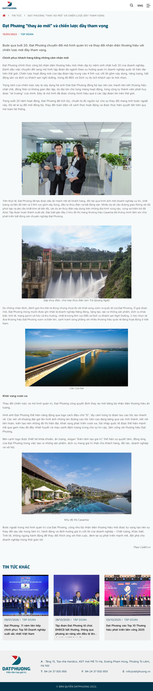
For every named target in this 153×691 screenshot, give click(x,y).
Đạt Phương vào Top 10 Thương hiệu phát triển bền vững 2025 (126, 627)
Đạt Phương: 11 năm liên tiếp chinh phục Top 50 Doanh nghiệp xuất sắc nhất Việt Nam (25, 629)
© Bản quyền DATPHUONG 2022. (76, 686)
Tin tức (17, 15)
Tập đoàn (29, 619)
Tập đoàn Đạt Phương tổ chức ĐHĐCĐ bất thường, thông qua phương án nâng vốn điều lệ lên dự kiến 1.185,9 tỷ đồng (75, 630)
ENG (140, 5)
